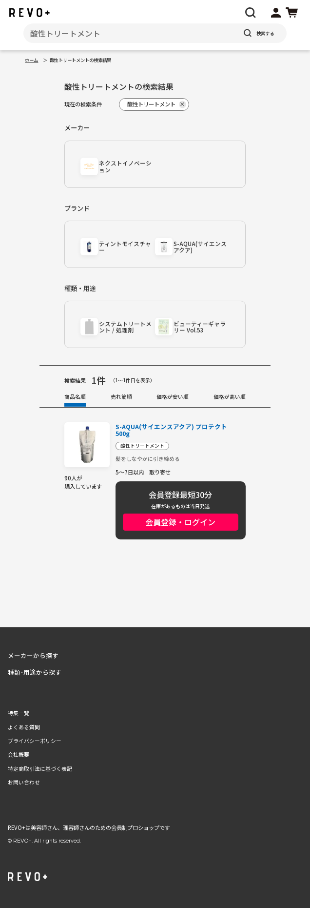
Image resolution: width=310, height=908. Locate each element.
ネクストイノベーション (125, 166)
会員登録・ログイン (180, 522)
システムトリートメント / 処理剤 (125, 326)
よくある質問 (24, 727)
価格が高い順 (229, 396)
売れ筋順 (121, 396)
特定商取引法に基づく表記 (40, 768)
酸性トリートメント (142, 445)
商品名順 (75, 396)
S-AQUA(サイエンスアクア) (200, 246)
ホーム (31, 60)
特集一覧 (18, 713)
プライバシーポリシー (34, 740)
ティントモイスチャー (125, 246)
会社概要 (18, 754)
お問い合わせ (24, 782)
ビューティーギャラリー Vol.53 (200, 326)
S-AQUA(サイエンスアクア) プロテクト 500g (171, 430)
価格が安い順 (172, 396)
